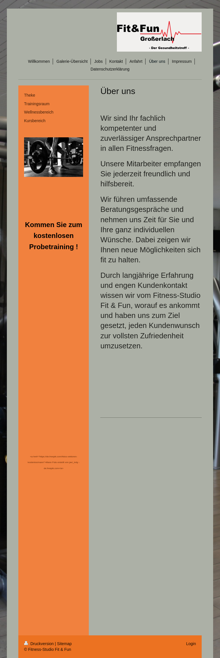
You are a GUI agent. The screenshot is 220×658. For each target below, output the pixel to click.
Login (191, 643)
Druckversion (39, 643)
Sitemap (64, 643)
